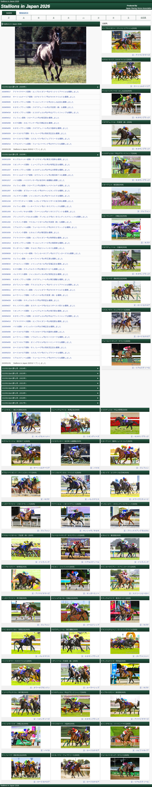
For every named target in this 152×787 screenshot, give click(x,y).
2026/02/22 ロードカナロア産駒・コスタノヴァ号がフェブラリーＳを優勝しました (36, 139)
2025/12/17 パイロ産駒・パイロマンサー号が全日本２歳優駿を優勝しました (33, 180)
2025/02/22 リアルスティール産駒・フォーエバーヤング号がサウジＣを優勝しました (37, 358)
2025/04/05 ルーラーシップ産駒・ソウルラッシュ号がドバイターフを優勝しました (36, 337)
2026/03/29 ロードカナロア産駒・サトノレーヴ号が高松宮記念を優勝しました (34, 133)
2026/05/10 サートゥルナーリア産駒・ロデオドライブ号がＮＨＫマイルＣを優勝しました (38, 97)
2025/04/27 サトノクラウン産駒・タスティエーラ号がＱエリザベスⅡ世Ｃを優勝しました (38, 306)
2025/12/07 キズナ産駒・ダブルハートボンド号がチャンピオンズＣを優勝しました (36, 191)
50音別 (9, 13)
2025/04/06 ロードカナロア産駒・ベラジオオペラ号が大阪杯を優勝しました (33, 332)
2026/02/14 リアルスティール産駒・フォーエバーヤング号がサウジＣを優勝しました (37, 144)
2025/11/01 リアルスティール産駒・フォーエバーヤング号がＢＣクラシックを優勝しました (39, 227)
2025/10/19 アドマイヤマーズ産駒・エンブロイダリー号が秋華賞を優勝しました (35, 238)
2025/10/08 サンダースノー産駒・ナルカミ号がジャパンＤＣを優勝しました (33, 248)
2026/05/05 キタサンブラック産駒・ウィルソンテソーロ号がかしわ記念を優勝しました (38, 102)
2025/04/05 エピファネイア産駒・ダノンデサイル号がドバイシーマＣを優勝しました (37, 342)
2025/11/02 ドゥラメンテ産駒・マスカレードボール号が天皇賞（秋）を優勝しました (37, 222)
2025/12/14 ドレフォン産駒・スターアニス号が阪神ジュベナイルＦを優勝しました (36, 185)
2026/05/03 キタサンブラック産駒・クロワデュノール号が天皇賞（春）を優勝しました (38, 107)
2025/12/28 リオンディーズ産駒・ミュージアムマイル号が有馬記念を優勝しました (36, 165)
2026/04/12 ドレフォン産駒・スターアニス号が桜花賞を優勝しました (30, 118)
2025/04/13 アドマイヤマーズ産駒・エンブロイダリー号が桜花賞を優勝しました (35, 321)
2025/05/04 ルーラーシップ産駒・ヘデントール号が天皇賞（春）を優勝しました (35, 295)
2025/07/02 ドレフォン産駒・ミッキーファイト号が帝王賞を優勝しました (32, 259)
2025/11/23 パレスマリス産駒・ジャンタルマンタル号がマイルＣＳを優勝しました (36, 196)
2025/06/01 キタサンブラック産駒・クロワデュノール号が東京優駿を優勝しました (36, 279)
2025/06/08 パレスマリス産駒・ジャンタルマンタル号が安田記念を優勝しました (35, 274)
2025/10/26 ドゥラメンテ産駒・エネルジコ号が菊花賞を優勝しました (30, 232)
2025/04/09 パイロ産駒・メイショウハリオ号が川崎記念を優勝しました (31, 327)
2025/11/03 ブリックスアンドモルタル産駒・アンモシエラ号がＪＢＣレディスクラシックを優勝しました (45, 217)
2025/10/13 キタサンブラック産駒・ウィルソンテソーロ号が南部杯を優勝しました (36, 243)
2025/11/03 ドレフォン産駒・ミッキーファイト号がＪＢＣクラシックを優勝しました (37, 206)
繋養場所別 (23, 13)
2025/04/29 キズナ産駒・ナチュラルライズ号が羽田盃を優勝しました (30, 300)
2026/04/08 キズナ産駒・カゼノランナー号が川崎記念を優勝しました (30, 123)
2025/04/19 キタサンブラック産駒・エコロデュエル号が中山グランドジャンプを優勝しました (40, 316)
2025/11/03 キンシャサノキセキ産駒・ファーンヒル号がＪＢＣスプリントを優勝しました (38, 212)
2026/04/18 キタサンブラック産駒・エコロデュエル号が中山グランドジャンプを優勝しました (40, 112)
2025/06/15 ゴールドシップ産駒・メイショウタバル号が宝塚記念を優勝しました (35, 264)
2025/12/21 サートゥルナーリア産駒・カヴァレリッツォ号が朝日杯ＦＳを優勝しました (38, 175)
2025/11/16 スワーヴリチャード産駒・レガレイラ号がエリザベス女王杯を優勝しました (38, 201)
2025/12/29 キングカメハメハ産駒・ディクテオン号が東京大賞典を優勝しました (35, 159)
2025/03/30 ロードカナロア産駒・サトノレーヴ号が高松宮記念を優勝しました (34, 347)
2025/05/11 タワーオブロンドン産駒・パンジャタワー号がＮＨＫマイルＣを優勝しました (38, 290)
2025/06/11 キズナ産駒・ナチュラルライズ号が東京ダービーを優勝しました (33, 269)
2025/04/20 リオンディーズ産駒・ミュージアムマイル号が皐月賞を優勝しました (35, 311)
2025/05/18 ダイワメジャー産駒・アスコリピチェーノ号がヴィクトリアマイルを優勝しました (40, 285)
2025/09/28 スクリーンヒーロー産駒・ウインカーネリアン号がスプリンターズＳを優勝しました (41, 253)
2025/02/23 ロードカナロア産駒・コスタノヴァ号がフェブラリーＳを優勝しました (36, 353)
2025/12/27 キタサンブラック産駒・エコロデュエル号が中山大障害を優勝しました (36, 170)
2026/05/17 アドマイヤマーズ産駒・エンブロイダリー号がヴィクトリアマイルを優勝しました (40, 92)
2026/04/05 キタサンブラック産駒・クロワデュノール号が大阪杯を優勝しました (35, 128)
